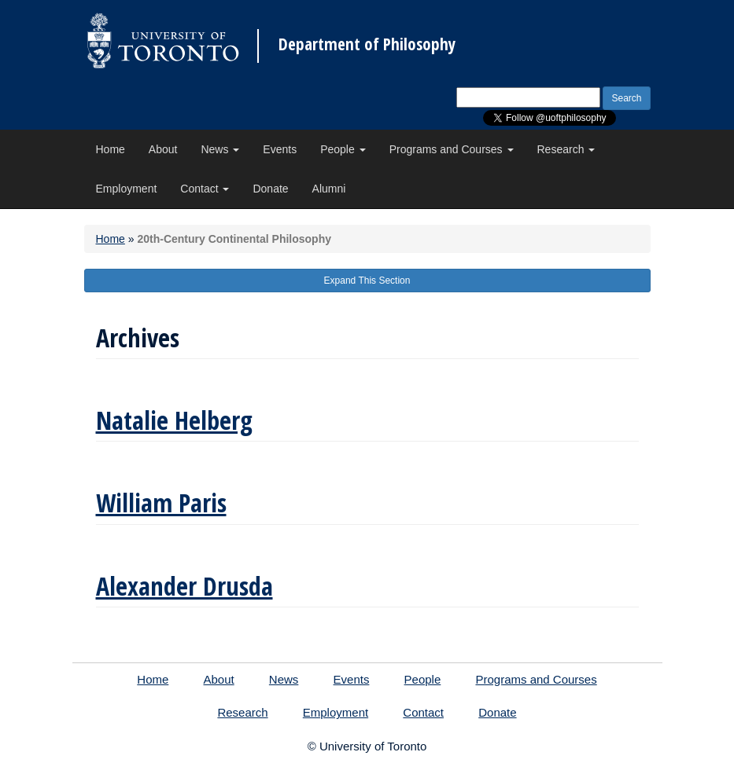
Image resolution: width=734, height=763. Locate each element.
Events (280, 149)
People (342, 149)
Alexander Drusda (184, 586)
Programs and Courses (451, 149)
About (163, 149)
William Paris (161, 502)
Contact (204, 188)
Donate (270, 188)
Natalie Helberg (174, 420)
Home (110, 149)
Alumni (329, 188)
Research (566, 149)
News (220, 149)
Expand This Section (367, 280)
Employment (126, 188)
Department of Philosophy (367, 44)
